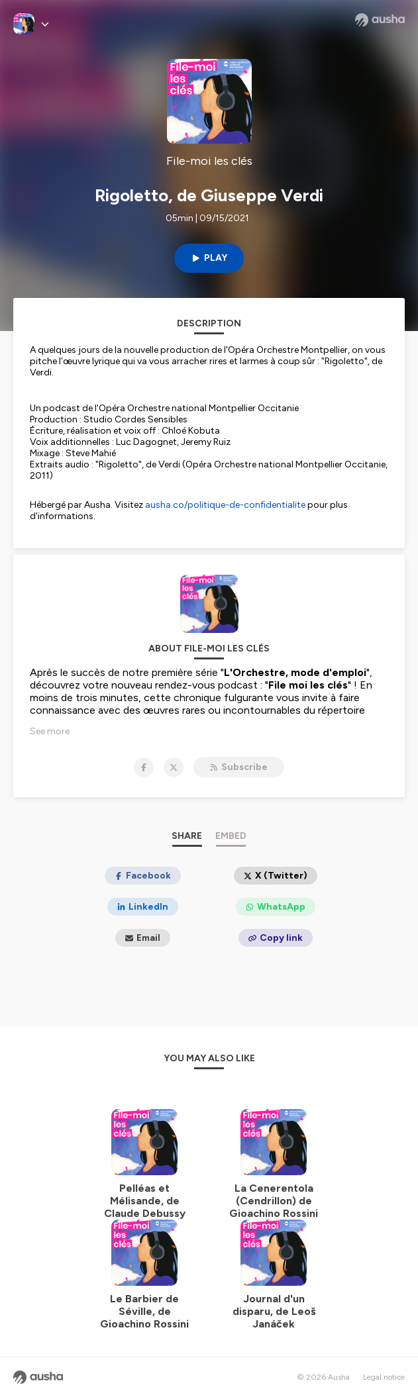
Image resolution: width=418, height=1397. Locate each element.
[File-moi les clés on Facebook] (144, 767)
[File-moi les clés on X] (173, 767)
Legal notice (384, 1377)
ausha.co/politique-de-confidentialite (225, 504)
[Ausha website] (380, 19)
